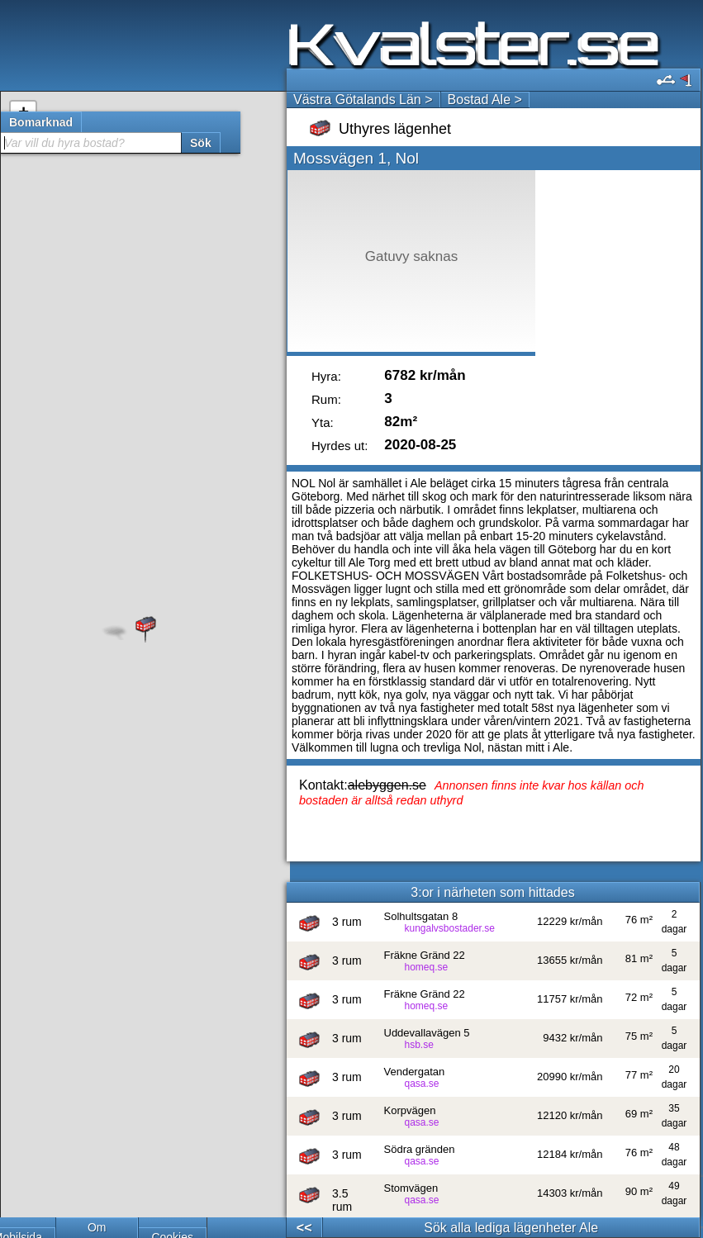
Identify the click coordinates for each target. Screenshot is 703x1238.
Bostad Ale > (485, 99)
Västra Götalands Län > (363, 99)
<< (304, 1228)
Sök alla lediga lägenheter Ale (511, 1228)
